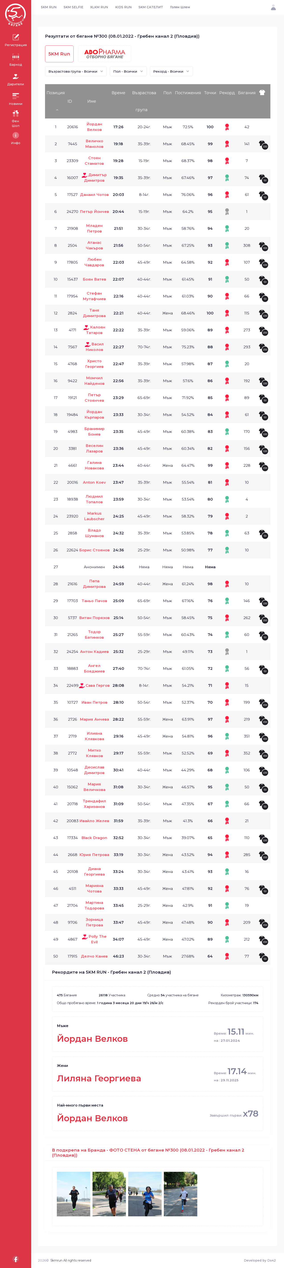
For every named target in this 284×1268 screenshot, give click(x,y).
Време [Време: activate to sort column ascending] (118, 92)
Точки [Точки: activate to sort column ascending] (210, 92)
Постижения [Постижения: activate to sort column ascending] (188, 92)
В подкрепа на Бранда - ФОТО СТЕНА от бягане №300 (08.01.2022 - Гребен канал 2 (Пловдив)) (148, 1153)
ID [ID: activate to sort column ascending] (70, 101)
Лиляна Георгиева (99, 1078)
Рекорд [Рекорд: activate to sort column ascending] (227, 92)
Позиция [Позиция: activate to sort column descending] (56, 92)
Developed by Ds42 (260, 1260)
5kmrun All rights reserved (71, 1260)
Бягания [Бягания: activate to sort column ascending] (247, 92)
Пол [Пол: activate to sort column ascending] (167, 92)
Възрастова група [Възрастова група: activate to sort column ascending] (144, 101)
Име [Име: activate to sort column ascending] (91, 101)
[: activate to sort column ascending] (263, 101)
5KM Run (59, 54)
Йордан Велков (92, 1039)
